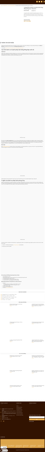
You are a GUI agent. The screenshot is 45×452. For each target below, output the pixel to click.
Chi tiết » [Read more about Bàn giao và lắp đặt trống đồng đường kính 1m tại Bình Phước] (11, 372)
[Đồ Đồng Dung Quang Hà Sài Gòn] (37, 429)
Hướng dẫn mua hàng (19, 409)
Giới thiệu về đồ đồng (19, 407)
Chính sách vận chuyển (19, 413)
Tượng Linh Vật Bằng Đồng (11, 5)
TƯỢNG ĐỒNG (5, 5)
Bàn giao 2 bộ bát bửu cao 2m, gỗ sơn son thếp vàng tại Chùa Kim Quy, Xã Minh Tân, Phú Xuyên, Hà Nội (38, 371)
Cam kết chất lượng (18, 408)
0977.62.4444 (5, 450)
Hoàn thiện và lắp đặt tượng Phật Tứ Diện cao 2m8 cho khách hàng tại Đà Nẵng (16, 386)
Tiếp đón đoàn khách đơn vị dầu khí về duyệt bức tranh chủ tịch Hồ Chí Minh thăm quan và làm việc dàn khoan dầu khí (38, 341)
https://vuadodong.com (9, 287)
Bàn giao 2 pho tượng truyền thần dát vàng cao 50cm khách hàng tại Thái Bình (38, 386)
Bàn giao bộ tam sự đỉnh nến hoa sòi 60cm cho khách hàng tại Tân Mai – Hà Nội (16, 356)
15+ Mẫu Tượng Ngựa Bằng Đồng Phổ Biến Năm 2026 (16, 340)
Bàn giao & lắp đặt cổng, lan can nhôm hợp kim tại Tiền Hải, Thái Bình (16, 304)
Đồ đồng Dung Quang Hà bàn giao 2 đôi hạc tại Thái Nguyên (16, 322)
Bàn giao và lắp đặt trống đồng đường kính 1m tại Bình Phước (16, 371)
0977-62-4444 (27, 21)
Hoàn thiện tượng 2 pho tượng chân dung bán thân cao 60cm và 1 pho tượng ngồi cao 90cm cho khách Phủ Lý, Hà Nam (38, 305)
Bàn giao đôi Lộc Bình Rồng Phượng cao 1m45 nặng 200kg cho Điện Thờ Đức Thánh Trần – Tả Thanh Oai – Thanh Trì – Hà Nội (38, 356)
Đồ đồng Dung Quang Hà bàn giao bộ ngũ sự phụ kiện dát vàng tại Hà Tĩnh (38, 322)
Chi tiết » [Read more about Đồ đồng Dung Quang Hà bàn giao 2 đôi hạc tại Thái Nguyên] (11, 323)
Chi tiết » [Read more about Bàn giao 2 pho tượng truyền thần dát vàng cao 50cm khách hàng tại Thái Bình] (33, 387)
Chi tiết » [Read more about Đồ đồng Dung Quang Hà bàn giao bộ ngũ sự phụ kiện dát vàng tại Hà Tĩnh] (33, 323)
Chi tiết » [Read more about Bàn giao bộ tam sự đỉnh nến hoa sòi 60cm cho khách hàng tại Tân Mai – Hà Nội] (11, 357)
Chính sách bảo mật (19, 411)
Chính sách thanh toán (19, 412)
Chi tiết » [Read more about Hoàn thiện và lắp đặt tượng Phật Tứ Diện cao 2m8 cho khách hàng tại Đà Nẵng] (11, 387)
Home (2, 5)
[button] (41, 1)
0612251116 (34, 10)
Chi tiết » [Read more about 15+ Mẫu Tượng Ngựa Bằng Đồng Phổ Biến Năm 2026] (11, 341)
